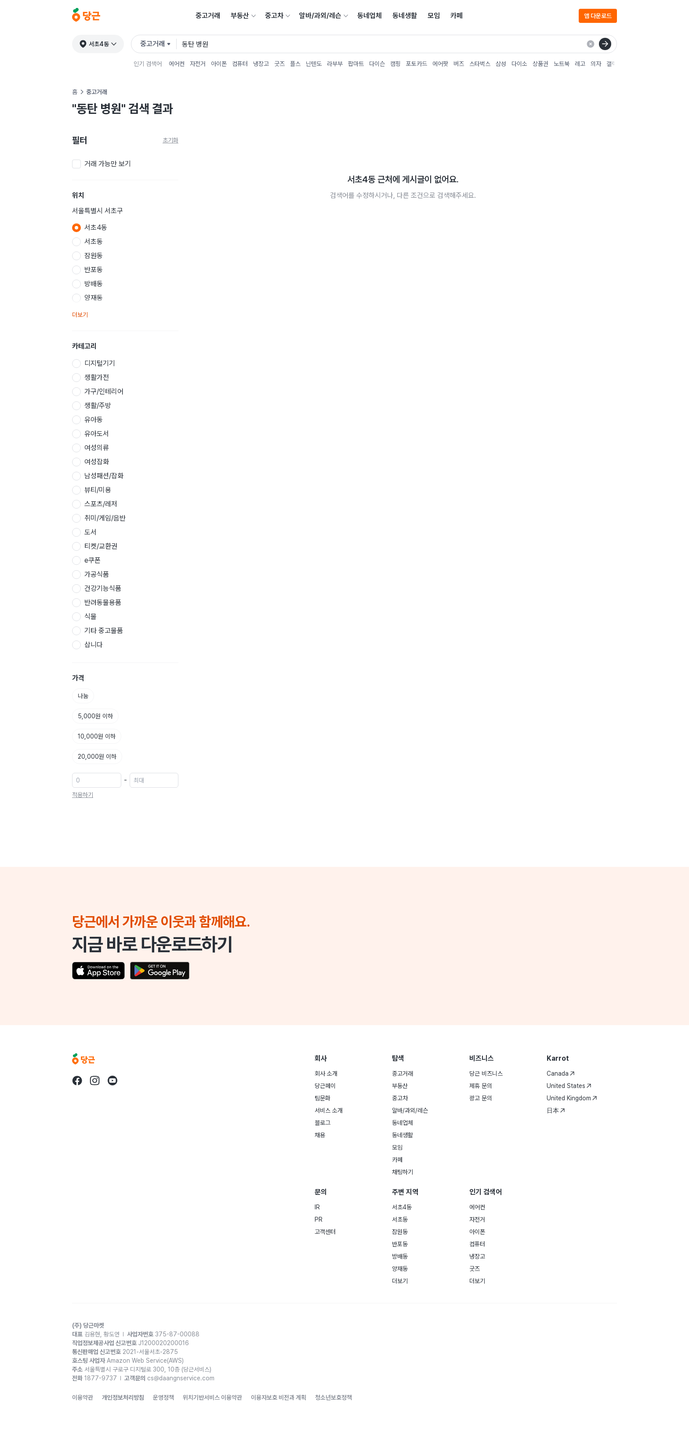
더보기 (80, 314)
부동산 (240, 15)
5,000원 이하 (95, 716)
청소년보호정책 (333, 1397)
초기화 (170, 140)
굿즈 (279, 63)
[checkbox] (125, 164)
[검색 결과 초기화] (591, 44)
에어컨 (177, 63)
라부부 (335, 63)
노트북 (561, 63)
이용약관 (82, 1397)
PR (319, 1219)
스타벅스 (479, 63)
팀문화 (322, 1098)
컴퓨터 (240, 63)
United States (569, 1085)
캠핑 (395, 63)
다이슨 (377, 63)
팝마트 (356, 63)
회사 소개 (326, 1073)
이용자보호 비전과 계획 (278, 1397)
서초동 (400, 1219)
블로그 (322, 1122)
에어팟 (440, 63)
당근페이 (325, 1085)
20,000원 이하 (97, 756)
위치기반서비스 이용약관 (212, 1397)
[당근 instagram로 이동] (95, 1080)
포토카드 (416, 63)
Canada (561, 1073)
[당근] (86, 16)
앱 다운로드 (598, 15)
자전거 (198, 63)
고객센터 (325, 1231)
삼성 (501, 63)
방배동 (400, 1256)
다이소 (519, 63)
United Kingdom (572, 1098)
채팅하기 (402, 1171)
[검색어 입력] (399, 44)
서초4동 (402, 1207)
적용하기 (82, 794)
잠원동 (400, 1231)
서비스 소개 (329, 1110)
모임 (434, 15)
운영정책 (163, 1397)
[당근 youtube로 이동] (112, 1080)
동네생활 (404, 15)
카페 (456, 15)
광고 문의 (480, 1098)
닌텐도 (314, 63)
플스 (295, 63)
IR (317, 1207)
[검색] (605, 44)
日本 (556, 1110)
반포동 (400, 1244)
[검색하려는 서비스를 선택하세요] (158, 44)
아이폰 (219, 63)
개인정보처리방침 (123, 1397)
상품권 (540, 63)
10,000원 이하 (97, 736)
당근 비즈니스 (486, 1073)
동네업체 (369, 15)
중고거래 (208, 15)
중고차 (274, 15)
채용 (320, 1135)
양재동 (400, 1268)
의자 (596, 63)
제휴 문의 (480, 1085)
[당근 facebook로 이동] (77, 1080)
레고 (580, 63)
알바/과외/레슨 (320, 15)
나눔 (83, 695)
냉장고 (261, 63)
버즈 (458, 63)
